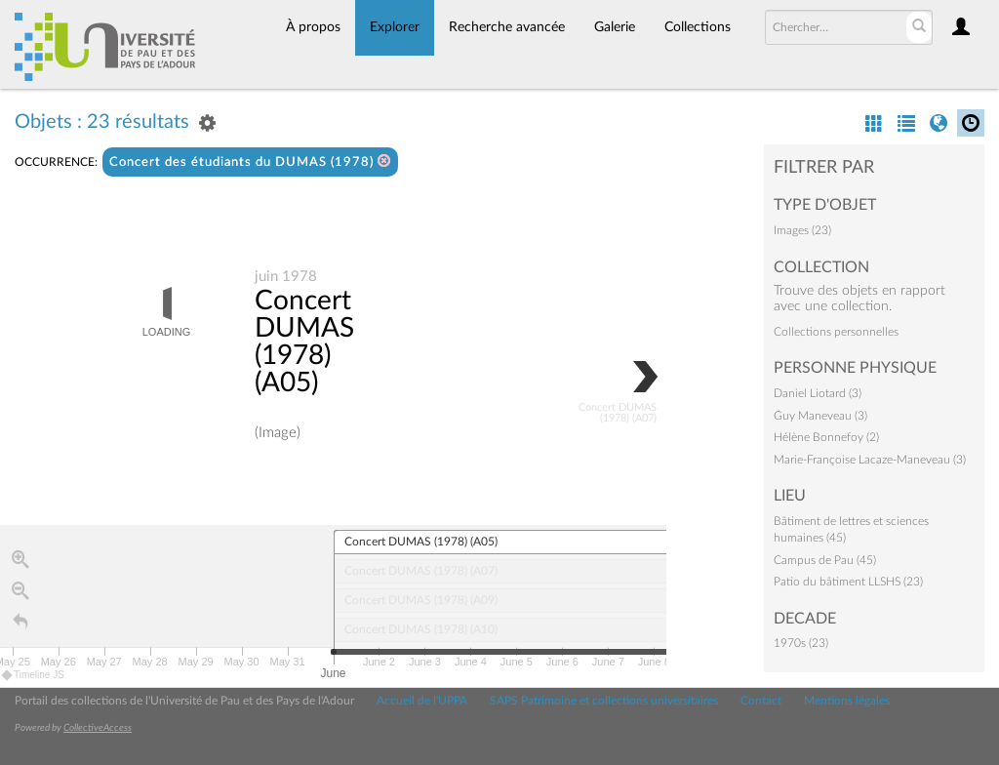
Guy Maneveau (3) (820, 416)
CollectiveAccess (97, 728)
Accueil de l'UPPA (422, 700)
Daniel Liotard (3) (817, 393)
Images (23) (802, 230)
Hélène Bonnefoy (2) (826, 437)
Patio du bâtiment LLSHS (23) (848, 581)
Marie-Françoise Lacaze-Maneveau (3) (870, 459)
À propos (313, 27)
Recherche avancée (507, 27)
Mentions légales (847, 700)
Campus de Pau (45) (825, 560)
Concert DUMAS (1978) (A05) (304, 342)
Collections (697, 27)
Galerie (614, 27)
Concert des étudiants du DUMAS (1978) (250, 161)
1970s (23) (801, 643)
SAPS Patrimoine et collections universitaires (604, 700)
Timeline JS (33, 675)
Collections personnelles (836, 332)
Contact (760, 700)
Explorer (395, 27)
